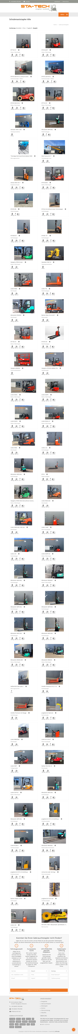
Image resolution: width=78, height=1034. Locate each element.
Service (43, 1008)
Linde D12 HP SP (46, 739)
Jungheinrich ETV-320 (47, 898)
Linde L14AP (45, 527)
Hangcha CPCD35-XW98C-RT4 (50, 368)
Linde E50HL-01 (46, 421)
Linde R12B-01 (15, 845)
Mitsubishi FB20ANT (47, 580)
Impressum (57, 1)
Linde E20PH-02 (46, 554)
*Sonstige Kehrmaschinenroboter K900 (21, 156)
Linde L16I (13, 554)
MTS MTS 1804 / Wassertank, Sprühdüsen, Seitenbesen (57, 924)
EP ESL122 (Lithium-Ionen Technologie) (52, 209)
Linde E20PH (45, 395)
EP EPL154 (44, 341)
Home (55, 24)
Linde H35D (14, 288)
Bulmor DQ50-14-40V (16, 898)
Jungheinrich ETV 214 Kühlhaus (50, 819)
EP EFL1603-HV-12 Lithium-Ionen (19, 76)
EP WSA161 (14, 235)
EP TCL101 (44, 103)
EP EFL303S (45, 182)
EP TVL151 (13, 50)
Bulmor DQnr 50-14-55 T (48, 315)
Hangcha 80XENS (15, 368)
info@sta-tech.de (16, 1011)
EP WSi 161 (45, 235)
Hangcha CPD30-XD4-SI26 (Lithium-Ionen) (22, 501)
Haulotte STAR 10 (46, 262)
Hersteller (18, 28)
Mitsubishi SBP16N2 (16, 474)
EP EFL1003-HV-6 (15, 103)
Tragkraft (29, 28)
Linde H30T (14, 766)
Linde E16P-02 (14, 792)
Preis (24, 28)
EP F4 (43, 474)
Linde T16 (44, 288)
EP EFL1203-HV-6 (46, 76)
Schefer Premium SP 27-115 (49, 686)
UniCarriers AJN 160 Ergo (48, 872)
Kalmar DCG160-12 (47, 766)
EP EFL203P (45, 50)
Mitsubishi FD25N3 (16, 315)
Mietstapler (44, 1006)
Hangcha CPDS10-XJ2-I (17, 262)
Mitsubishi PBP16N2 (47, 129)
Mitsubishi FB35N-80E (17, 660)
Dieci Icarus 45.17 (46, 156)
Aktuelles (43, 1012)
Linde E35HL (14, 395)
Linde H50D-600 (46, 501)
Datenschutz (65, 1)
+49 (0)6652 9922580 (16, 1006)
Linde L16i (13, 925)
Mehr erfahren (45, 1024)
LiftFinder (57, 1031)
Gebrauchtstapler (64, 24)
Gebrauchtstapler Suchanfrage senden (39, 990)
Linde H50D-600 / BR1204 (18, 527)
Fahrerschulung (45, 1010)
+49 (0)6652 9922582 (16, 1009)
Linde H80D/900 (15, 739)
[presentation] (22, 985)
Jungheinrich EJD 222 (47, 713)
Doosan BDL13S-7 (15, 182)
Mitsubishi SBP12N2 (16, 607)
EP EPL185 (13, 209)
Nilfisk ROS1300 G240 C (17, 686)
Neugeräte (44, 1001)
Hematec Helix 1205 (16, 129)
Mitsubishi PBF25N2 (47, 845)
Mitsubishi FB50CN (47, 660)
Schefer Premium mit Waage (18, 713)
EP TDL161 (13, 341)
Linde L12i (44, 447)
